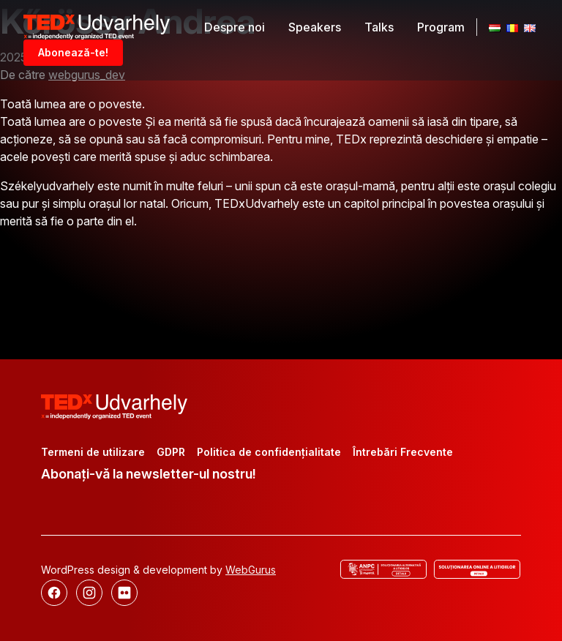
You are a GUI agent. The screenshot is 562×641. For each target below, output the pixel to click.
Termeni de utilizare (93, 452)
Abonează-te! (73, 52)
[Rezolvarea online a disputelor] (477, 569)
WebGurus (250, 569)
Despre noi (234, 27)
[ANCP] (383, 569)
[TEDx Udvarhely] (96, 25)
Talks (379, 27)
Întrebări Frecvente (403, 452)
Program (441, 27)
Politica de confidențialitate (269, 452)
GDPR (171, 452)
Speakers (314, 27)
